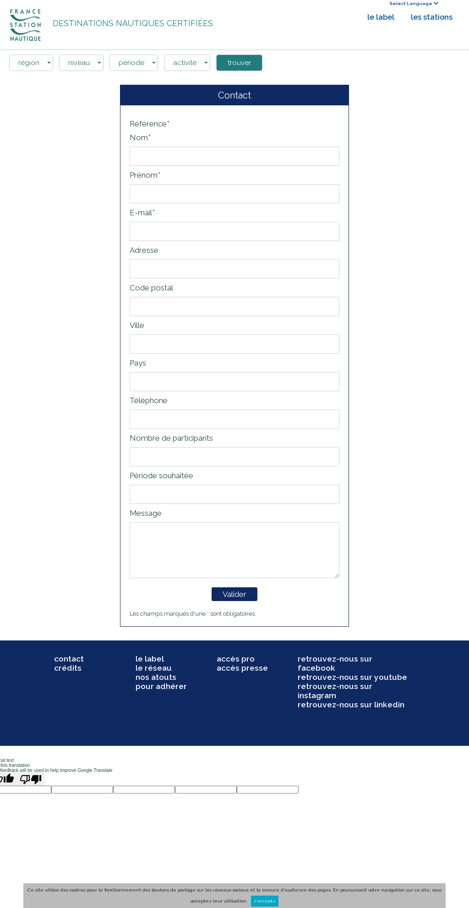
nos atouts (156, 677)
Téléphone (149, 400)
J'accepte (265, 900)
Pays (138, 362)
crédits (68, 668)
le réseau (154, 668)
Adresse (144, 250)
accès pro (236, 658)
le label (380, 17)
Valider (234, 594)
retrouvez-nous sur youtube (352, 677)
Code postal (151, 287)
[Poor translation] (30, 779)
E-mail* (142, 212)
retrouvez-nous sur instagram (335, 691)
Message (146, 513)
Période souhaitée (161, 475)
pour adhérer (161, 686)
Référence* (149, 123)
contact (69, 658)
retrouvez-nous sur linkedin (351, 704)
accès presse (242, 668)
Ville (137, 325)
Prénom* (145, 175)
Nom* (140, 137)
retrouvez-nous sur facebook (335, 663)
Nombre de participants (171, 438)
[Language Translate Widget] (413, 3)
